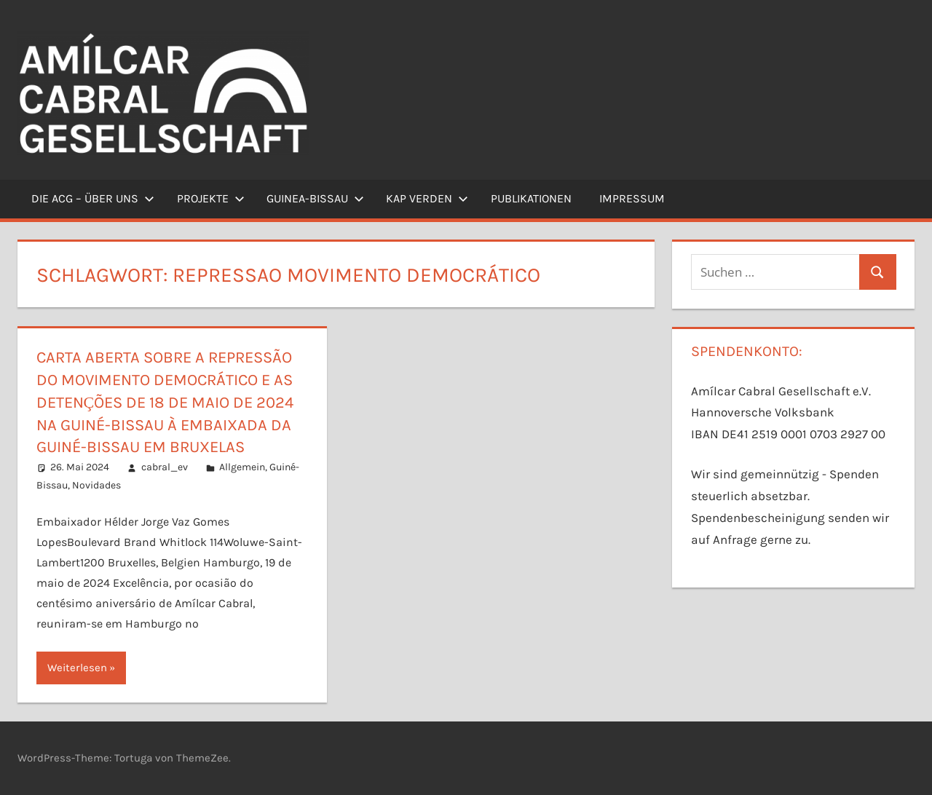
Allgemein (242, 467)
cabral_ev (164, 467)
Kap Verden (427, 198)
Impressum (632, 198)
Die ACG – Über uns (92, 198)
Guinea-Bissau (315, 198)
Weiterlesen (77, 667)
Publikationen (531, 198)
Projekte (211, 198)
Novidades (96, 485)
